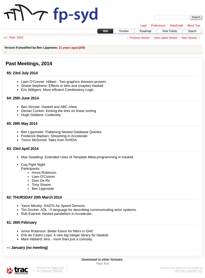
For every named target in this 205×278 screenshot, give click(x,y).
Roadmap (145, 31)
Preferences (158, 25)
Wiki (105, 31)
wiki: (5, 37)
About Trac (193, 25)
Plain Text (102, 263)
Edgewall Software (52, 270)
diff (81, 47)
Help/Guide (176, 25)
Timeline (124, 31)
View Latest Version (166, 37)
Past (12, 37)
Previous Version (140, 37)
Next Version (189, 37)
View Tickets (169, 31)
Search (192, 31)
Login (143, 25)
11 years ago (68, 47)
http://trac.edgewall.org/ (188, 270)
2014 (20, 37)
